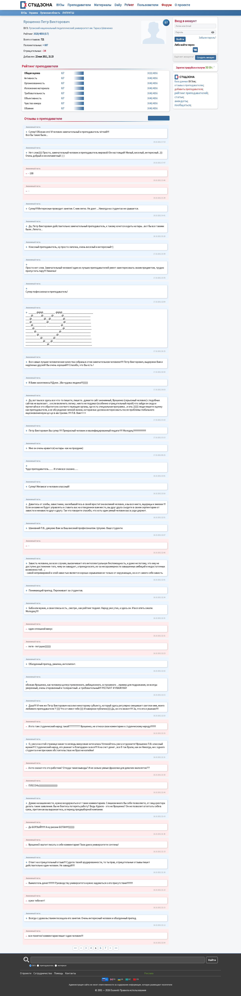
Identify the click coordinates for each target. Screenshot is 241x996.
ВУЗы (60, 5)
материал (61, 965)
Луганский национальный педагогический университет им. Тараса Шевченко (71, 28)
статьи (179, 97)
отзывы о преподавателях (189, 85)
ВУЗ (33, 965)
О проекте (25, 973)
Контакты (70, 973)
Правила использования (133, 990)
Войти (180, 39)
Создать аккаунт (205, 57)
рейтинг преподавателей (191, 93)
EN (112, 979)
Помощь (58, 973)
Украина (33, 12)
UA (120, 979)
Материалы (102, 5)
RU (105, 979)
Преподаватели (79, 5)
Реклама (148, 973)
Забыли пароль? (207, 37)
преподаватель (46, 965)
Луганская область (50, 12)
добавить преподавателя (189, 89)
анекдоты (181, 101)
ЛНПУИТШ (68, 12)
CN (136, 979)
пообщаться (183, 105)
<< (75, 948)
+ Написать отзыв (159, 118)
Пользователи (147, 5)
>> (116, 948)
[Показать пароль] (213, 32)
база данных (181, 81)
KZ (128, 979)
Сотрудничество (42, 973)
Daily (118, 5)
